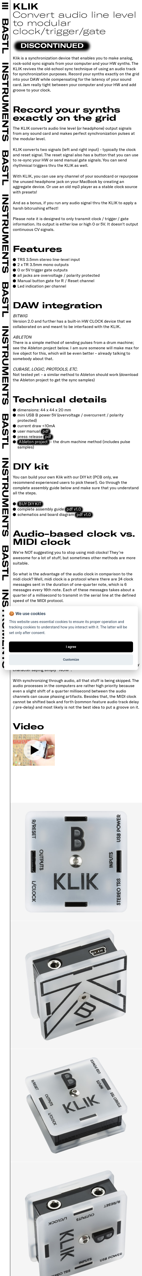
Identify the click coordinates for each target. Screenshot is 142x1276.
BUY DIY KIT (30, 503)
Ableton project (33, 441)
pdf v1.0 (73, 508)
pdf (46, 430)
